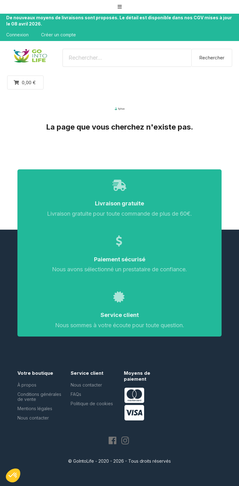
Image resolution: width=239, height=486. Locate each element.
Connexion (17, 34)
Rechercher (211, 58)
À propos (26, 384)
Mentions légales (34, 408)
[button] (119, 6)
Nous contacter (33, 417)
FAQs (76, 394)
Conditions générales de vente (39, 397)
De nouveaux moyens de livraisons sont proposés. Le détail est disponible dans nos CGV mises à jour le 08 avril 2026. (119, 20)
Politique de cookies (92, 403)
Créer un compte (58, 34)
